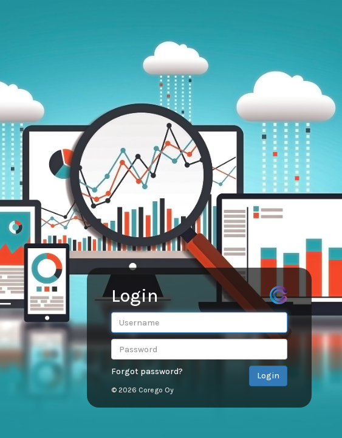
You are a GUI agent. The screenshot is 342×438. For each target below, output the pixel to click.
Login (268, 375)
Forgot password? (147, 371)
